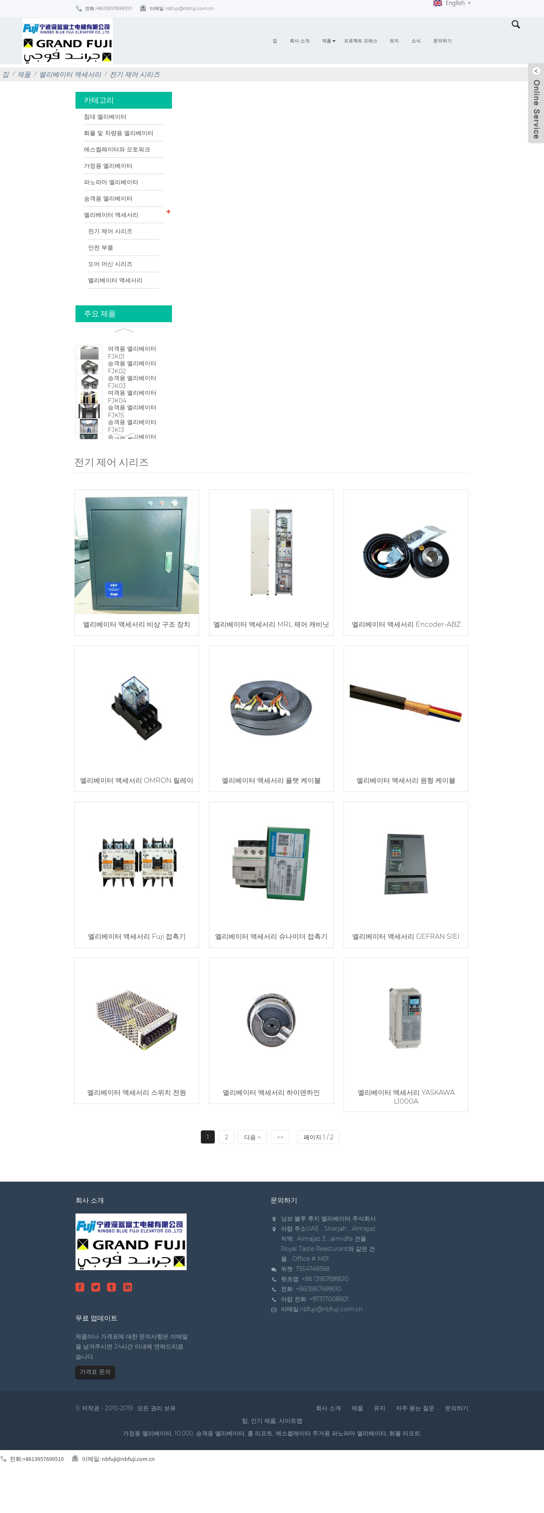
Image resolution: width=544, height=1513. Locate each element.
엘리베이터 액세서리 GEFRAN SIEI (406, 968)
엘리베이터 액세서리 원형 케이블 (406, 812)
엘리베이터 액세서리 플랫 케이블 (271, 812)
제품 (326, 41)
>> (280, 1168)
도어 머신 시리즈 (110, 264)
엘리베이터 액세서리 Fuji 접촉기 (137, 968)
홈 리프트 (260, 1465)
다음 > (252, 1168)
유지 (394, 41)
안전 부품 (100, 247)
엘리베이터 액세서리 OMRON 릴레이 (136, 812)
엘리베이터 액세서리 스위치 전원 (136, 1124)
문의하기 (442, 41)
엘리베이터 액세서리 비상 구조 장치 (136, 656)
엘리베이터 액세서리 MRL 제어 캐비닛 (271, 656)
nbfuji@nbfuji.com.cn (331, 1340)
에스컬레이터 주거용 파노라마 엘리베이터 (331, 1465)
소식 (416, 41)
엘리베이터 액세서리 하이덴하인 (271, 1124)
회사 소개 (300, 41)
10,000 (183, 1465)
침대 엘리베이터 (105, 116)
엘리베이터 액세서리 (70, 74)
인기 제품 (263, 1452)
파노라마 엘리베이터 (111, 182)
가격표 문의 (95, 1403)
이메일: (181, 8)
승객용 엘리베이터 (108, 198)
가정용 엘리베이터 (108, 165)
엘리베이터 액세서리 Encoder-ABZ (406, 656)
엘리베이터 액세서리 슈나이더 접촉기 (271, 968)
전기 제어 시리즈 (134, 74)
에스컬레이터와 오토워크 (117, 149)
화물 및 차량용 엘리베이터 (119, 133)
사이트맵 (290, 1452)
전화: (108, 8)
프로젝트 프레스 (360, 41)
